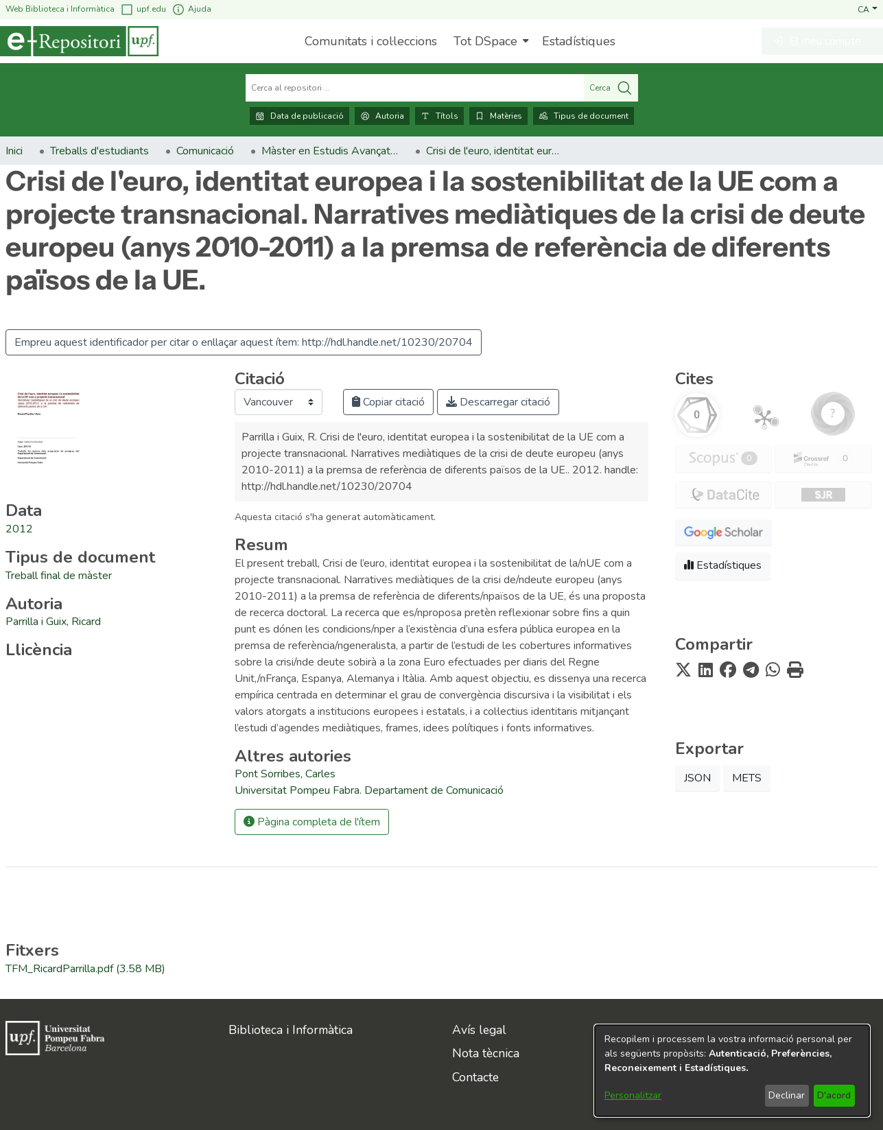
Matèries (498, 115)
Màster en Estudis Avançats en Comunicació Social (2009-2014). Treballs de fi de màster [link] (330, 150)
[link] (58, 575)
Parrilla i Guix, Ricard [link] (53, 621)
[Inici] (79, 41)
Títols (439, 115)
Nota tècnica (485, 1053)
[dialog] (732, 1070)
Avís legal (479, 1030)
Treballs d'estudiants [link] (99, 150)
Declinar (786, 1095)
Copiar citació (388, 402)
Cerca (611, 88)
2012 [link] (19, 529)
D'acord (834, 1095)
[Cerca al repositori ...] (415, 88)
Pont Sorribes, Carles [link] (285, 773)
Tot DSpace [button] (485, 41)
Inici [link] (14, 150)
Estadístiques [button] (723, 565)
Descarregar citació (498, 402)
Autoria (382, 115)
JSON (697, 778)
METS (747, 778)
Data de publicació (299, 115)
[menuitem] (489, 41)
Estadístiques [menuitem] (578, 41)
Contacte (475, 1077)
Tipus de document (583, 115)
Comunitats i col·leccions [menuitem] (371, 41)
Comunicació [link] (205, 150)
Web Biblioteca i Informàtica (60, 8)
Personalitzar (632, 1095)
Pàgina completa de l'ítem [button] (312, 821)
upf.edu (143, 9)
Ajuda (191, 9)
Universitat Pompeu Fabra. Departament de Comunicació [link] (369, 790)
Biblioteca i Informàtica (290, 1030)
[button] (868, 9)
